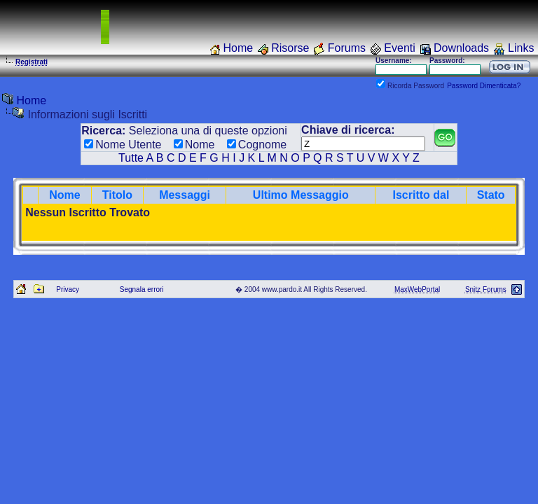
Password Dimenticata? (483, 86)
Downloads (461, 48)
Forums (347, 48)
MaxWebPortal (417, 289)
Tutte (131, 158)
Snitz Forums (485, 289)
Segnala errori (142, 289)
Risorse (290, 48)
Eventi (399, 48)
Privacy (67, 289)
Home (238, 48)
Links (521, 48)
